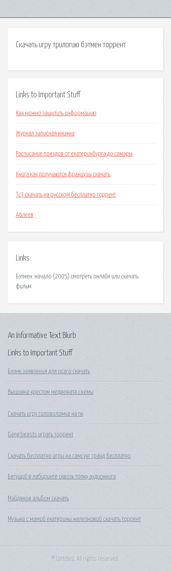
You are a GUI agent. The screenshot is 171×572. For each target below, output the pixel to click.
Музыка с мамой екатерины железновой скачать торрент (74, 519)
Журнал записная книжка (45, 133)
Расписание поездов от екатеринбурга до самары (74, 154)
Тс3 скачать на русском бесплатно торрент (66, 194)
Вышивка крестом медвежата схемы (51, 392)
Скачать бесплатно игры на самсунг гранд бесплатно (69, 456)
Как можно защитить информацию (56, 113)
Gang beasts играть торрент (40, 434)
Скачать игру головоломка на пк (45, 414)
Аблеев (24, 215)
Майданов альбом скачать (38, 498)
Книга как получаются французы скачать (63, 174)
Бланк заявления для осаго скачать (49, 371)
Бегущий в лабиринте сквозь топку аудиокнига (62, 476)
